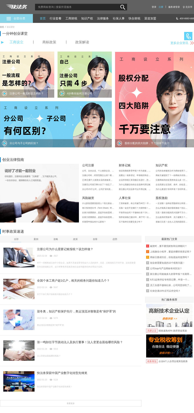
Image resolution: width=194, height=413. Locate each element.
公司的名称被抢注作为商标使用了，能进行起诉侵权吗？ (172, 171)
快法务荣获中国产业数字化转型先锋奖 (62, 373)
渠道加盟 (150, 18)
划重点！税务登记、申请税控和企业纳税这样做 (135, 175)
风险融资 (88, 198)
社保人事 (119, 18)
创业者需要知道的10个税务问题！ (167, 263)
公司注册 (88, 165)
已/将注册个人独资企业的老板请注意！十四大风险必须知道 (98, 180)
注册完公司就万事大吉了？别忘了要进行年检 (98, 184)
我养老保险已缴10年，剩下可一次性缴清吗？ (135, 217)
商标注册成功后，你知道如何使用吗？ (169, 257)
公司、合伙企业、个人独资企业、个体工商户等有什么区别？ (98, 171)
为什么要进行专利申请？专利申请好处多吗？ (172, 189)
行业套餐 (55, 18)
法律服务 (103, 18)
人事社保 (125, 198)
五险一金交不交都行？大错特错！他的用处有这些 (135, 208)
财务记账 (125, 165)
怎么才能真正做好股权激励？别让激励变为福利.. (172, 208)
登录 (154, 7)
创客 (95, 239)
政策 (75, 239)
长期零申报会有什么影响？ (94, 222)
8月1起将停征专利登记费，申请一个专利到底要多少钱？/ (171, 279)
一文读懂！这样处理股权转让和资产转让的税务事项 (172, 203)
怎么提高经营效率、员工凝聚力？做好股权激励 (172, 217)
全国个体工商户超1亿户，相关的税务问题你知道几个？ (73, 280)
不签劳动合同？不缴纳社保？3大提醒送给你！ (135, 212)
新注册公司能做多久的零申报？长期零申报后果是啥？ (171, 274)
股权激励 (162, 198)
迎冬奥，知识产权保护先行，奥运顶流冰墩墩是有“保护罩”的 (76, 311)
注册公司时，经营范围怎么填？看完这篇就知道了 (98, 175)
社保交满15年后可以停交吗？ (165, 291)
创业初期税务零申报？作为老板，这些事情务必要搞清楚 (135, 171)
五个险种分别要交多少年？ (131, 222)
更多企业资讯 (179, 43)
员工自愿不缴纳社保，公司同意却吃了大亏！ (171, 285)
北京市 (188, 7)
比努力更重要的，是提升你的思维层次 (98, 212)
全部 (16, 239)
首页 (43, 18)
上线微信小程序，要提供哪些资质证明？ (171, 251)
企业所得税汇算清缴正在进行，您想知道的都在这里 (135, 180)
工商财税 (71, 18)
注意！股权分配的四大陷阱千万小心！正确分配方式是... (172, 212)
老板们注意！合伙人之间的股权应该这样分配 (172, 222)
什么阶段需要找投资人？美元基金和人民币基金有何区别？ (98, 203)
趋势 (115, 239)
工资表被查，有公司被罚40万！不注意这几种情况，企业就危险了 (135, 203)
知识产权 (87, 18)
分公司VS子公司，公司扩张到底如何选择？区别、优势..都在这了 (98, 189)
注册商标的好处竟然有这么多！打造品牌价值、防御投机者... (172, 180)
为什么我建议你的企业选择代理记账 (134, 184)
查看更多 (71, 403)
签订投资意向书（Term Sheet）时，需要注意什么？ (98, 208)
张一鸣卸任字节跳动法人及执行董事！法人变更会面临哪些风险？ (80, 342)
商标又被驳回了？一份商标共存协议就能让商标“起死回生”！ (172, 175)
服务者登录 (174, 7)
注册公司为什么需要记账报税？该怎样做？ (65, 249)
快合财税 (134, 18)
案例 (36, 239)
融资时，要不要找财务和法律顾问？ (168, 246)
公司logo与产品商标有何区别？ (166, 268)
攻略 (55, 239)
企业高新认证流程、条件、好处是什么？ (172, 184)
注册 (161, 7)
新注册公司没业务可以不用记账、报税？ (135, 189)
